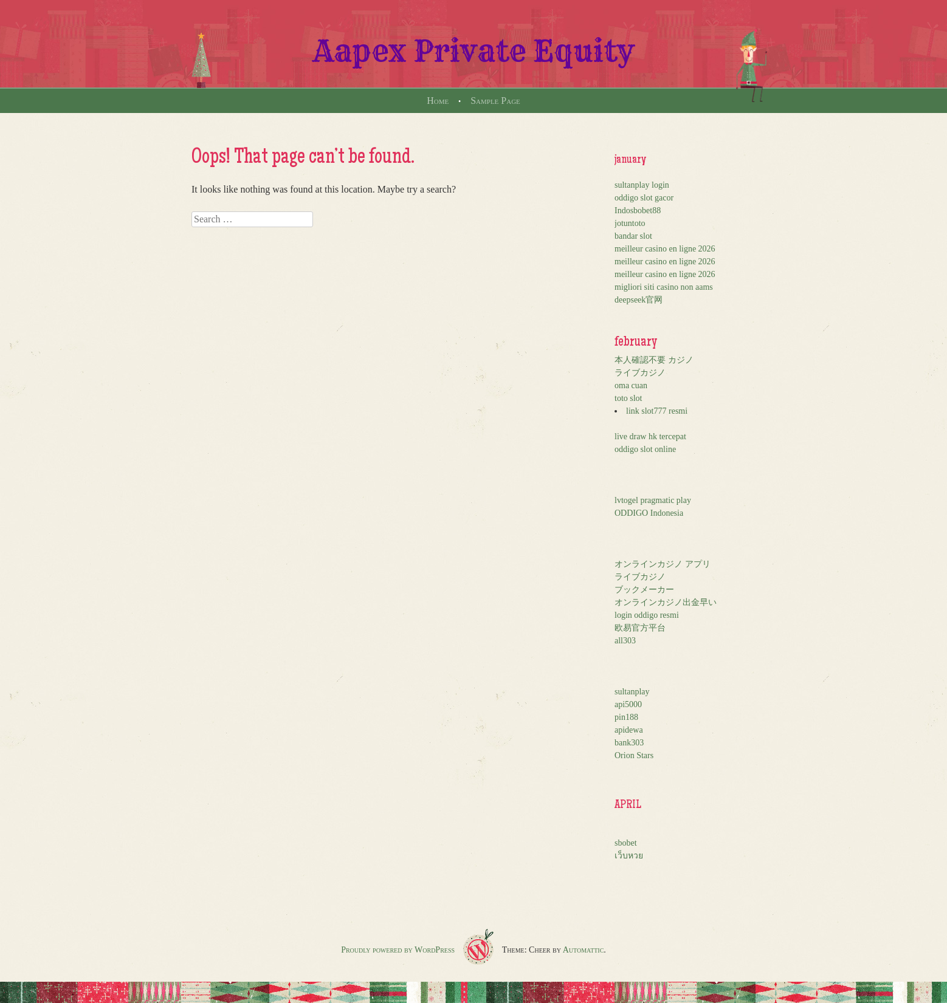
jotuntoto (630, 223)
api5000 (628, 704)
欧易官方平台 (640, 627)
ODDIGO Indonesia (649, 513)
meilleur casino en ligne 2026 (665, 248)
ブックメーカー (644, 589)
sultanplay (632, 691)
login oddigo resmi (647, 615)
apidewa (629, 729)
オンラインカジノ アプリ (663, 564)
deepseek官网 (639, 299)
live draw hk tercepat (650, 436)
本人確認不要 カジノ (654, 360)
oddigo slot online (645, 449)
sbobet (626, 842)
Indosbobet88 (638, 210)
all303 (625, 640)
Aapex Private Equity (474, 51)
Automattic (583, 949)
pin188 (626, 717)
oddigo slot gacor (644, 197)
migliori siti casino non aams (664, 287)
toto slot (628, 398)
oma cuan (631, 385)
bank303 (629, 742)
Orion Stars (634, 755)
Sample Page (495, 100)
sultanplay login (642, 185)
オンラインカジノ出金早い (666, 602)
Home (438, 100)
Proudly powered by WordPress (398, 949)
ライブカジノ (640, 372)
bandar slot (633, 236)
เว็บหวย (629, 855)
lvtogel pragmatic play (653, 500)
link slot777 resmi (656, 411)
